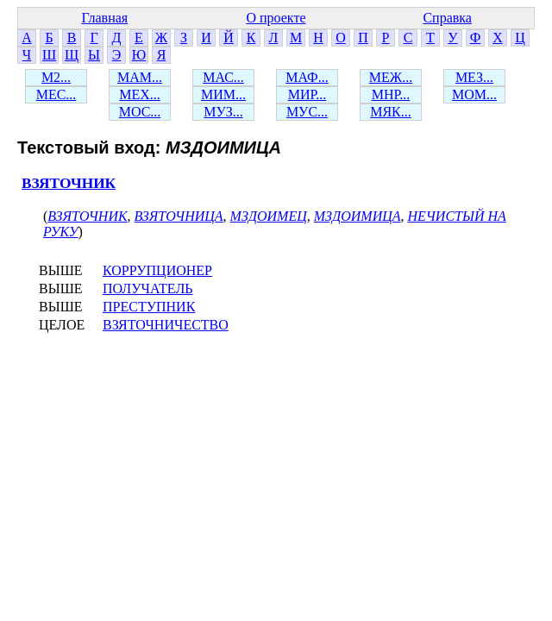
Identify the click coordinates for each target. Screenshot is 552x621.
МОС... (140, 111)
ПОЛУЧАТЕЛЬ (147, 288)
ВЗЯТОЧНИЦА (179, 216)
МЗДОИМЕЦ (268, 216)
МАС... (223, 77)
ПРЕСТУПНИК (149, 306)
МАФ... (306, 77)
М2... (56, 77)
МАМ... (139, 77)
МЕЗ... (474, 77)
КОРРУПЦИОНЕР (157, 270)
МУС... (307, 111)
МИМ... (223, 94)
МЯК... (390, 111)
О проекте (275, 17)
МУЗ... (223, 111)
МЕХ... (139, 94)
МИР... (307, 94)
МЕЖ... (390, 77)
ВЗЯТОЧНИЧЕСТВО (166, 324)
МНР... (391, 94)
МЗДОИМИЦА (357, 216)
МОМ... (474, 94)
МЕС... (56, 94)
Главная (104, 17)
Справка (447, 17)
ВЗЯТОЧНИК (69, 183)
